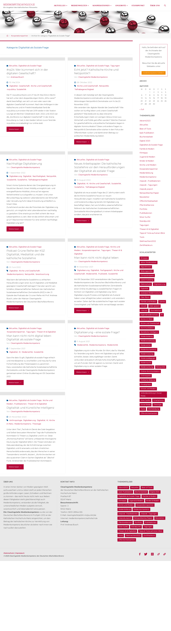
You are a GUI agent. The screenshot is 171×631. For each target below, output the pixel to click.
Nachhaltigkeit (39, 204)
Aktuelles (13, 80)
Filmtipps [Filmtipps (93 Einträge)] (122, 571)
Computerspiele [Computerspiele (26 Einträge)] (147, 275)
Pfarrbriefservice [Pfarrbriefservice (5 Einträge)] (125, 592)
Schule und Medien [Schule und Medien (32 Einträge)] (148, 389)
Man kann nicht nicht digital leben (96, 299)
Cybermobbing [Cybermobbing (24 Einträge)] (147, 280)
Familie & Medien (147, 149)
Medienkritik (112, 401)
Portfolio (143, 209)
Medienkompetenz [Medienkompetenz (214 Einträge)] (148, 349)
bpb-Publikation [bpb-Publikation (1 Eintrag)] (125, 562)
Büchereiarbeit (146, 137)
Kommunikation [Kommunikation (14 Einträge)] (147, 328)
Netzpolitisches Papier (149, 193)
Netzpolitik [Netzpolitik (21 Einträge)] (160, 367)
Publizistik (102, 316)
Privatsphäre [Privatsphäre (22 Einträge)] (146, 384)
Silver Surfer (145, 217)
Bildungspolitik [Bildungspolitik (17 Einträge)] (147, 271)
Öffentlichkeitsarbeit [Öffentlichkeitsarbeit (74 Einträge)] (149, 413)
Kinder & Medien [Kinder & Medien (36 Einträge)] (152, 571)
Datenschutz (8, 623)
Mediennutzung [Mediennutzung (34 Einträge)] (147, 354)
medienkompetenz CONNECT (153, 73)
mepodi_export (146, 189)
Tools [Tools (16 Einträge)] (143, 409)
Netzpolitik (104, 100)
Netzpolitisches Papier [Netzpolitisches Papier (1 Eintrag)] (143, 588)
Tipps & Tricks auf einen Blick (152, 233)
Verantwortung (42, 316)
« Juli (142, 109)
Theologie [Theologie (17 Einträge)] (158, 405)
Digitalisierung (15, 204)
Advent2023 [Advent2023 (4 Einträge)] (123, 558)
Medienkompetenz (15, 316)
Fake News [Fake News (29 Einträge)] (145, 297)
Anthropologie (15, 490)
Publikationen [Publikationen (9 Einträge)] (150, 592)
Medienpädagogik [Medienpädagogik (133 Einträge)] (148, 358)
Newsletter (144, 197)
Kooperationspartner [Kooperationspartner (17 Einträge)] (145, 575)
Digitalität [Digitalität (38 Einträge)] (144, 288)
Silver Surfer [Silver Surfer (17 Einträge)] (145, 400)
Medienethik (91, 316)
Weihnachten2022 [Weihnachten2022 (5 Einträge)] (133, 606)
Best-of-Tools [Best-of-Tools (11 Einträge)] (147, 558)
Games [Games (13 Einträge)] (162, 302)
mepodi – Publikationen (150, 181)
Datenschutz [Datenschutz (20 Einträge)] (146, 284)
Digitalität (13, 100)
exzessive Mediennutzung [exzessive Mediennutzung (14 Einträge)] (151, 293)
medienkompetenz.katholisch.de (19, 4)
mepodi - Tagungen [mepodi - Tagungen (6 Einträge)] (149, 584)
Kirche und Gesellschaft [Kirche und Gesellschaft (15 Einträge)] (150, 323)
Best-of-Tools (145, 129)
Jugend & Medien (147, 157)
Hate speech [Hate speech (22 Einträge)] (154, 306)
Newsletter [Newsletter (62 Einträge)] (159, 588)
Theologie (36, 494)
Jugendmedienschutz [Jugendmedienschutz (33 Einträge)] (149, 315)
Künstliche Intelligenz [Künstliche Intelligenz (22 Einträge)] (149, 332)
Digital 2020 (145, 141)
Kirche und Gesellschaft (41, 100)
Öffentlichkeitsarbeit (149, 201)
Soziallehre (22, 208)
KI (87, 211)
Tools (142, 237)
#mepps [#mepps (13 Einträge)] (144, 258)
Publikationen (20, 474)
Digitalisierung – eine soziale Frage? (97, 388)
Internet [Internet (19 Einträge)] (144, 310)
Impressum (19, 623)
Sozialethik (21, 103)
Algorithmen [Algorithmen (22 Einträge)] (146, 267)
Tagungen (115, 80)
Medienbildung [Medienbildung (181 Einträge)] (147, 336)
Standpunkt (145, 221)
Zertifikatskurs (146, 245)
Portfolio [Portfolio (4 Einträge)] (138, 592)
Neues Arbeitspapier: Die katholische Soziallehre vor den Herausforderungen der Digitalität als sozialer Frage (99, 195)
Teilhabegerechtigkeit (84, 103)
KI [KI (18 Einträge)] (162, 315)
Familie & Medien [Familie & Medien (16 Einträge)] (149, 566)
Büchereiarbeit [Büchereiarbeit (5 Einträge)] (141, 562)
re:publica (11, 103)
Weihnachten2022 (148, 241)
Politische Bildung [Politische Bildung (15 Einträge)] (148, 380)
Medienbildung (146, 173)
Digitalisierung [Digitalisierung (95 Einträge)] (159, 284)
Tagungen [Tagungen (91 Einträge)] (148, 597)
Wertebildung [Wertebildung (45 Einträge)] (153, 409)
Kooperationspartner (19, 36)
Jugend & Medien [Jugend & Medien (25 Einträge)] (136, 571)
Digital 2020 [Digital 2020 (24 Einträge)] (154, 562)
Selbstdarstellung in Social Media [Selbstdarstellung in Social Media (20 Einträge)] (151, 394)
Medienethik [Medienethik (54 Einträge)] (146, 345)
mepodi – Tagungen (148, 185)
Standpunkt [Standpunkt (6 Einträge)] (136, 597)
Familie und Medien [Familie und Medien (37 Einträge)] (148, 302)
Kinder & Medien (147, 161)
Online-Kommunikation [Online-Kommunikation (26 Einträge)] (150, 371)
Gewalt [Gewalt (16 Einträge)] (143, 306)
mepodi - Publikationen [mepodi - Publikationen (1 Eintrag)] (128, 584)
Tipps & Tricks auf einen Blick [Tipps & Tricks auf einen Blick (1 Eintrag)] (150, 601)
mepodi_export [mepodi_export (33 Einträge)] (125, 588)
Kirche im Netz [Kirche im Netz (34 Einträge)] (146, 319)
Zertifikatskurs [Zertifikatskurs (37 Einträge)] (149, 606)
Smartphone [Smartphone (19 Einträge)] (158, 400)
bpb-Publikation (147, 133)
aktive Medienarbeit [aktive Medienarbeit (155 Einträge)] (148, 262)
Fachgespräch (106, 312)
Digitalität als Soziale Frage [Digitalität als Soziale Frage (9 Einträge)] (129, 566)
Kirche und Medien (148, 165)
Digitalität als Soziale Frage (30, 80)
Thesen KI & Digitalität (46, 388)
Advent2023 (145, 121)
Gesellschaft (24, 100)
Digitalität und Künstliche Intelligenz (30, 477)
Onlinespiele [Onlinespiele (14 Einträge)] (146, 376)
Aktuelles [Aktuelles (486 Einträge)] (135, 558)
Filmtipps (144, 153)
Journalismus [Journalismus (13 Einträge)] (155, 310)
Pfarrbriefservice (147, 205)
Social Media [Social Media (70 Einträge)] (145, 405)
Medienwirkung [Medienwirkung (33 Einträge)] (147, 367)
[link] (165, 5)
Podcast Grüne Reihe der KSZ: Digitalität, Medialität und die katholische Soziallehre (26, 296)
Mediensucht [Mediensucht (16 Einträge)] (146, 363)
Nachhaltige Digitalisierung (24, 191)
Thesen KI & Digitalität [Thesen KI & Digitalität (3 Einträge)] (127, 601)
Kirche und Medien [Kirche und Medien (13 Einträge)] (126, 575)
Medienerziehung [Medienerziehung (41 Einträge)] (148, 341)
